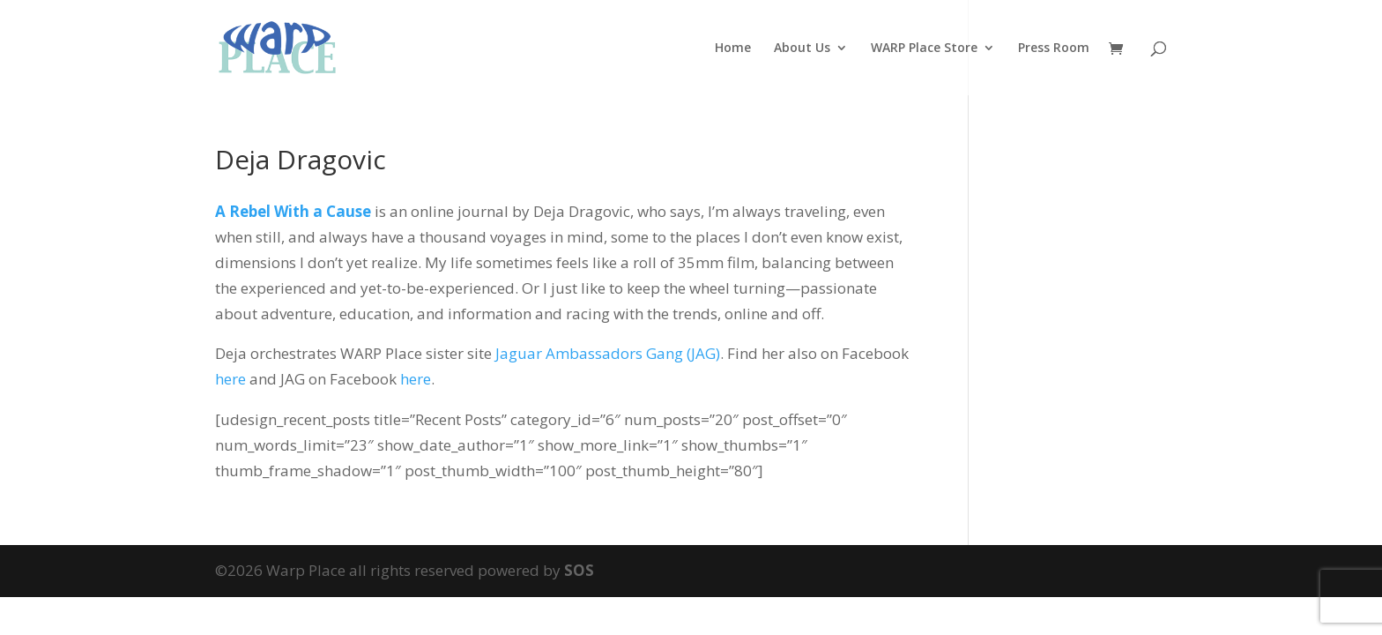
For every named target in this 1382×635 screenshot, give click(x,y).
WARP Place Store (924, 48)
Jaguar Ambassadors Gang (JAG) (607, 353)
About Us (802, 48)
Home (733, 48)
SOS (579, 570)
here (230, 379)
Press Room (1053, 48)
